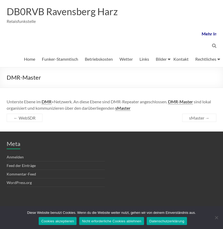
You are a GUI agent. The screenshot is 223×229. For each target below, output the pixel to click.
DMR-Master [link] (180, 101)
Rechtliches (205, 59)
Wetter (126, 59)
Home (29, 59)
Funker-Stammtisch (60, 59)
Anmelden (15, 157)
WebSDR (24, 117)
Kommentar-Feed (21, 174)
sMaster (199, 117)
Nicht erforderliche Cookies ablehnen (111, 221)
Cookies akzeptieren (57, 221)
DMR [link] (46, 101)
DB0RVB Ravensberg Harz (62, 11)
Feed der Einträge (21, 165)
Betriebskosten (99, 59)
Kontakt (181, 59)
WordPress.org (19, 182)
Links (144, 59)
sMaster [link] (122, 108)
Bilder (161, 59)
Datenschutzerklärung (166, 221)
